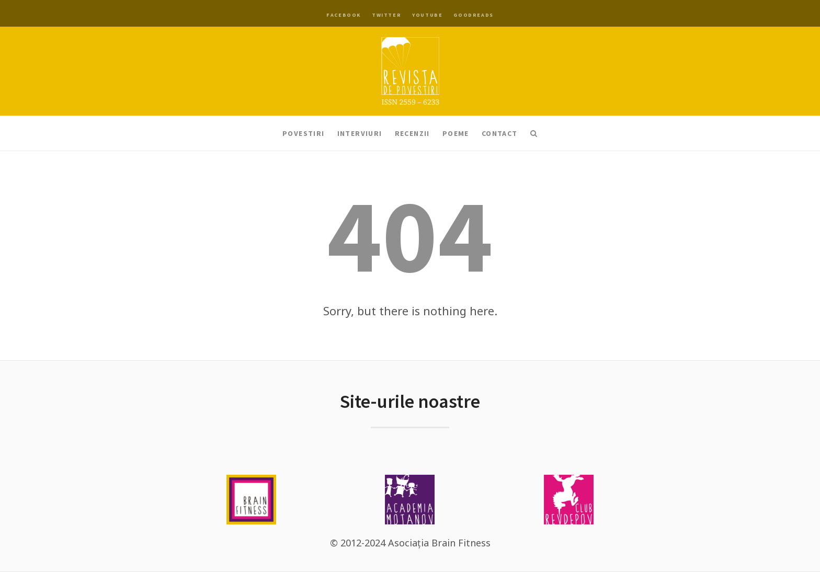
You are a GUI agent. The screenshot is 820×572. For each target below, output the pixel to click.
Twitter (386, 15)
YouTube (427, 15)
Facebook (343, 15)
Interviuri (359, 133)
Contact (500, 133)
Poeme (455, 133)
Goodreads (473, 15)
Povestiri (303, 133)
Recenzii (412, 133)
